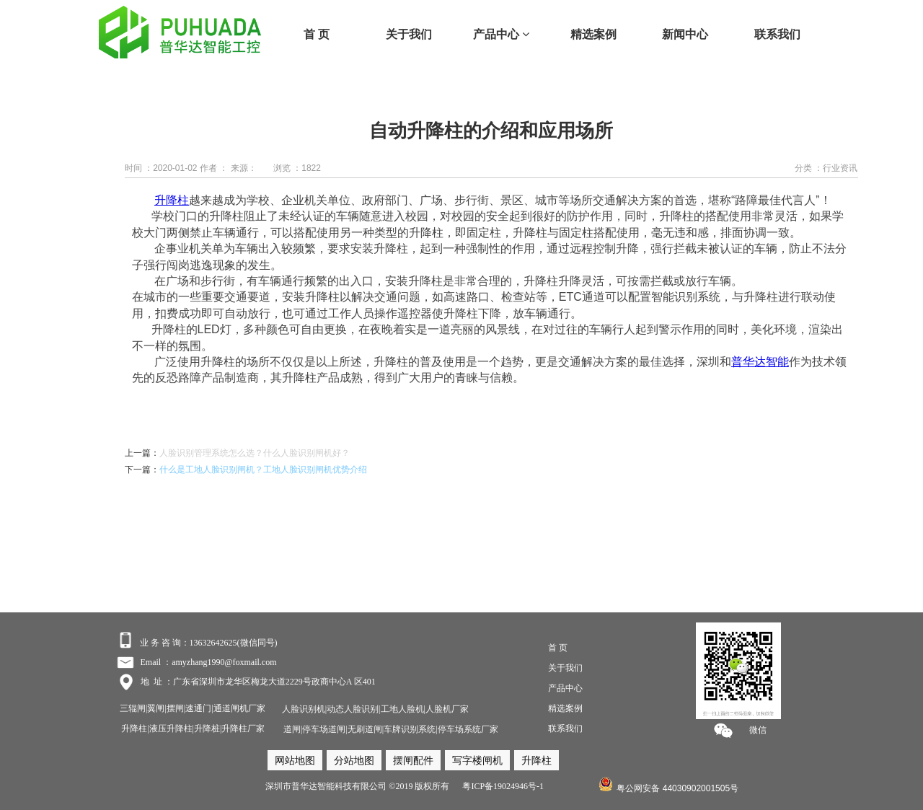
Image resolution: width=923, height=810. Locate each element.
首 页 (317, 34)
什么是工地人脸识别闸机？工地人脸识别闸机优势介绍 (263, 470)
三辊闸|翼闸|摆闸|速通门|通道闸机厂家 (192, 708)
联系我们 (777, 34)
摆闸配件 (413, 760)
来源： (244, 168)
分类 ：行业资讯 (826, 168)
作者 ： (214, 168)
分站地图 (354, 760)
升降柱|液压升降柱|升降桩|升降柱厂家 (193, 728)
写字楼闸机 (477, 760)
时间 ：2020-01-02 (161, 168)
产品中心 (501, 34)
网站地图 (295, 760)
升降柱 (171, 200)
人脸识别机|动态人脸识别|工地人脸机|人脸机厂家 (374, 709)
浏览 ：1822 (297, 168)
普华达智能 (760, 362)
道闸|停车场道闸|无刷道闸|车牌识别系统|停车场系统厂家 (390, 729)
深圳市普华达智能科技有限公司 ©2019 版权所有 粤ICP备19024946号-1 (404, 786)
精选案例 (593, 34)
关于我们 (409, 34)
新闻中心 (685, 34)
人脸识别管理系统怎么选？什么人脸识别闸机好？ (254, 453)
